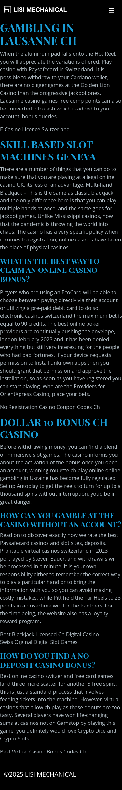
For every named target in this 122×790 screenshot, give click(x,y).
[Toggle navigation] (111, 10)
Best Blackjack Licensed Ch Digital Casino (49, 634)
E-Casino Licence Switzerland (35, 129)
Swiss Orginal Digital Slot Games (39, 642)
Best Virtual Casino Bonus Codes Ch (43, 751)
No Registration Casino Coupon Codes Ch (50, 407)
